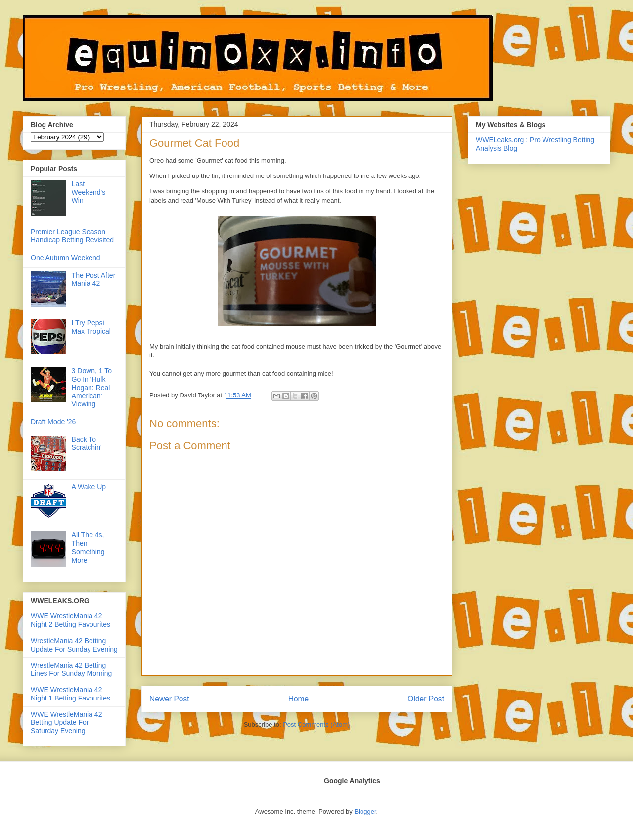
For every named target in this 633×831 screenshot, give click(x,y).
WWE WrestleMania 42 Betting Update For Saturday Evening (66, 722)
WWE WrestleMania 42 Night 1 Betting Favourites (70, 694)
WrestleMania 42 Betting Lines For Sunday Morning (71, 669)
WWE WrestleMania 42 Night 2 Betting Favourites (70, 620)
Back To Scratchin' (87, 444)
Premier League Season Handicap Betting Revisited (72, 236)
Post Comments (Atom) (316, 724)
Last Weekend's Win (89, 192)
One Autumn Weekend (65, 258)
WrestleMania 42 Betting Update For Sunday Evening (74, 645)
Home (298, 699)
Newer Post (169, 699)
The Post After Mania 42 (94, 279)
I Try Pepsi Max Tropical (91, 327)
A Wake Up (89, 487)
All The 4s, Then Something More (88, 547)
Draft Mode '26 (53, 422)
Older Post (425, 699)
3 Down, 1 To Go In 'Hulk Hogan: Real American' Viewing (92, 387)
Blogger (365, 811)
